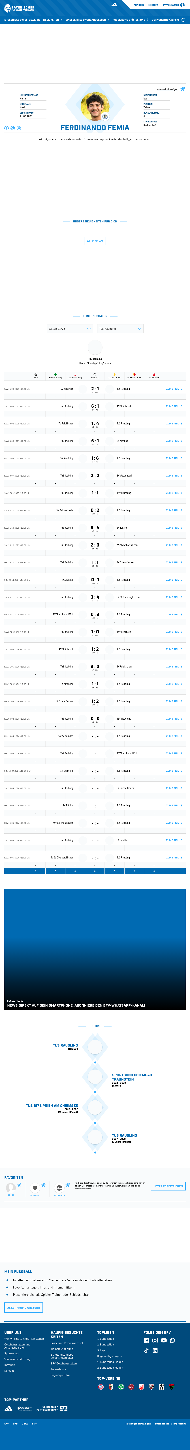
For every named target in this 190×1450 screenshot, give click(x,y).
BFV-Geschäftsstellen (64, 1363)
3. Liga (101, 1350)
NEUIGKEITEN (53, 20)
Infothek (153, 5)
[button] (6, 128)
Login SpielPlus (60, 1375)
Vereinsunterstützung (17, 1359)
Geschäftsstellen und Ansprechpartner (17, 1346)
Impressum (179, 1424)
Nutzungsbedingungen (138, 1424)
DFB (15, 1424)
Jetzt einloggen (171, 5)
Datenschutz (162, 1424)
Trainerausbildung (62, 1349)
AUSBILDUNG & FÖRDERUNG (131, 20)
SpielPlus (139, 5)
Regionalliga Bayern (109, 1356)
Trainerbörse (58, 1369)
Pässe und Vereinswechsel (67, 1343)
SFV (6, 1424)
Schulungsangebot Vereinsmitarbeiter (62, 1356)
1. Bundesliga (105, 1338)
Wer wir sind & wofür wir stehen (24, 1338)
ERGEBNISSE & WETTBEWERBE (22, 20)
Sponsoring (11, 1353)
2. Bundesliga (105, 1344)
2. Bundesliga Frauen (110, 1367)
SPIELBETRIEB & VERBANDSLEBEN (88, 20)
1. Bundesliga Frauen (110, 1362)
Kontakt (9, 1370)
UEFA (25, 1424)
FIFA (34, 1424)
